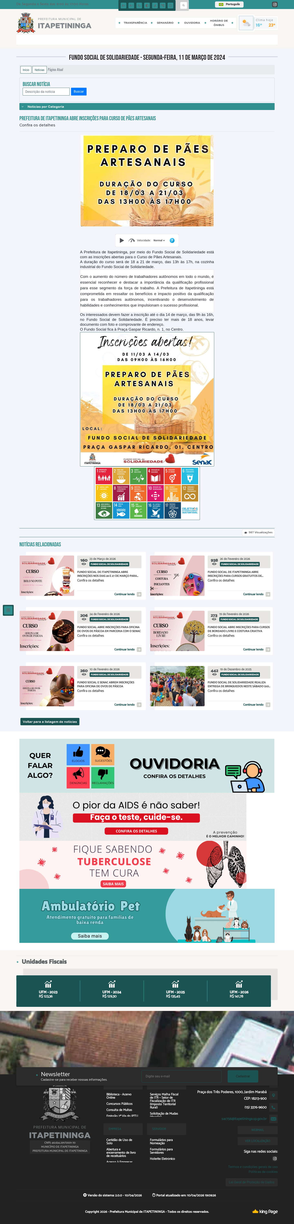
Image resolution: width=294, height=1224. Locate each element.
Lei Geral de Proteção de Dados (251, 1182)
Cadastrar (243, 1076)
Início (26, 70)
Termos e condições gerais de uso (253, 1167)
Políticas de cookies (263, 1172)
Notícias (40, 70)
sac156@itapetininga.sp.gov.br (244, 1119)
